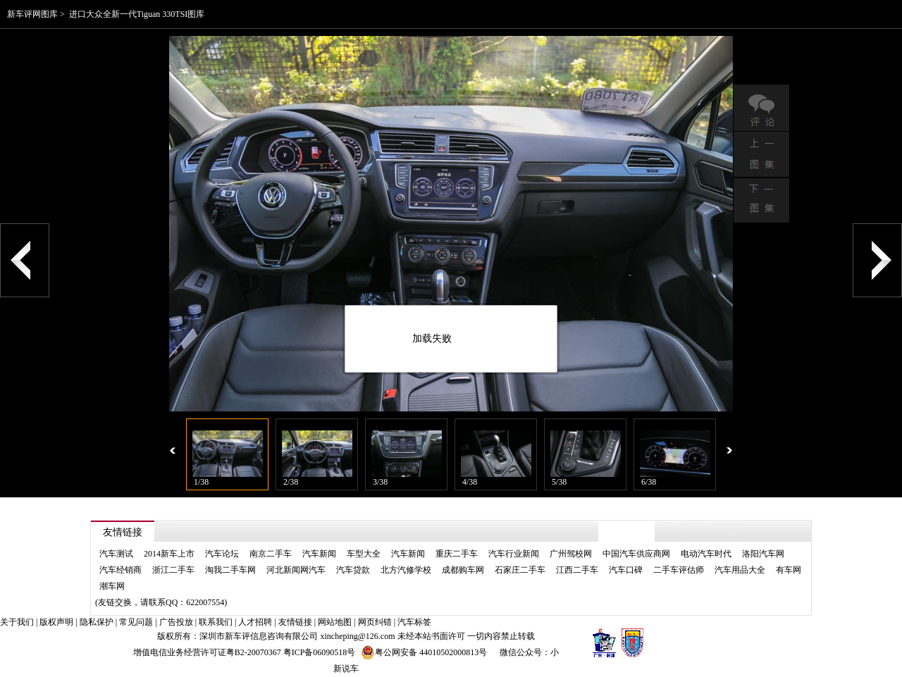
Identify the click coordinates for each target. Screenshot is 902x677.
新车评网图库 (32, 14)
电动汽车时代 (706, 554)
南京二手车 (270, 554)
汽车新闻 (319, 554)
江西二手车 (577, 570)
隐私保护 (96, 622)
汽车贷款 (353, 570)
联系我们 (216, 622)
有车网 (788, 570)
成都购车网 (463, 570)
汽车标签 (414, 622)
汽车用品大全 (740, 570)
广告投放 (176, 622)
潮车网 (112, 586)
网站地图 (335, 622)
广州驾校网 (571, 554)
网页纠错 (375, 622)
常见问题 (136, 622)
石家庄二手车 (520, 570)
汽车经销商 (120, 570)
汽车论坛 (222, 554)
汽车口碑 (626, 570)
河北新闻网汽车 (296, 570)
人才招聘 (255, 622)
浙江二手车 (173, 570)
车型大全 (364, 554)
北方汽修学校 (406, 570)
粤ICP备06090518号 (319, 652)
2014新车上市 (169, 554)
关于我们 (17, 622)
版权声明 (56, 622)
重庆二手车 (456, 554)
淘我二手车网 (230, 570)
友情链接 (295, 622)
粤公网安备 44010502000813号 (424, 652)
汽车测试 (116, 554)
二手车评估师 (678, 570)
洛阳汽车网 (763, 554)
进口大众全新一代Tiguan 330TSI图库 (137, 14)
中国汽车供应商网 (636, 554)
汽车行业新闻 (513, 554)
